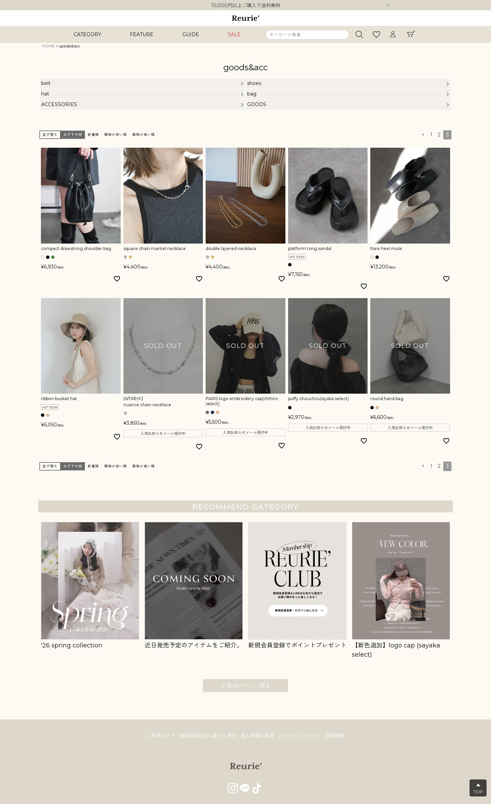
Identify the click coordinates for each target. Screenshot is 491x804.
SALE (234, 34)
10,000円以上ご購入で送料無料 (245, 5)
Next (388, 5)
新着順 (93, 134)
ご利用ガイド (161, 736)
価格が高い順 (143, 134)
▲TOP (478, 788)
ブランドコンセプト (299, 736)
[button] (423, 135)
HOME (48, 45)
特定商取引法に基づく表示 (208, 736)
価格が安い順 (115, 134)
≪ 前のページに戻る (245, 686)
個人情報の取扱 (257, 736)
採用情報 (334, 736)
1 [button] (431, 135)
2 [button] (439, 135)
